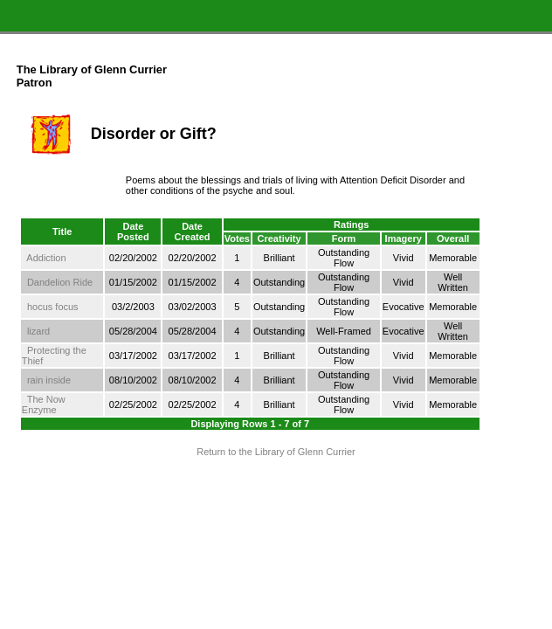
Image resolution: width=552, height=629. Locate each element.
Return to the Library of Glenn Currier (276, 451)
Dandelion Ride (60, 282)
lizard (38, 331)
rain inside (49, 380)
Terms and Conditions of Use (275, 485)
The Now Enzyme (44, 404)
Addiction (46, 257)
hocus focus (53, 306)
